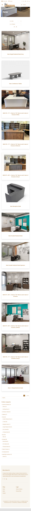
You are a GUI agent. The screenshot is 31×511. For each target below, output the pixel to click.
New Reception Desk (15, 206)
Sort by (11, 21)
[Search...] (24, 4)
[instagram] (25, 1)
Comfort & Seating (5, 404)
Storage (3, 439)
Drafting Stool (5, 409)
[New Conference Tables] (15, 61)
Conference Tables (5, 411)
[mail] (27, 1)
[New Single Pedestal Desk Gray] (15, 31)
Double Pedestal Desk (7, 419)
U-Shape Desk (5, 432)
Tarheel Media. (24, 502)
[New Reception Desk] (15, 183)
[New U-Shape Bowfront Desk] (15, 365)
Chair (4, 406)
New (3, 434)
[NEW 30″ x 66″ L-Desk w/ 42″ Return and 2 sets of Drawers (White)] (15, 303)
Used (4, 456)
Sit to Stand (5, 429)
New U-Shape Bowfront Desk (15, 388)
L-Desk (4, 421)
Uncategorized (5, 451)
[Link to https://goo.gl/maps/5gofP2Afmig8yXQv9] (8, 1)
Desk (3, 417)
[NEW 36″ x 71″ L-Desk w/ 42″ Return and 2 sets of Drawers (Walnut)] (15, 121)
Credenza (4, 414)
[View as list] (16, 27)
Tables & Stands (5, 449)
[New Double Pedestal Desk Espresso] (15, 242)
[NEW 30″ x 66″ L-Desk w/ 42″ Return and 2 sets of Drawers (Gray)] (15, 152)
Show (12, 24)
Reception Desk (6, 424)
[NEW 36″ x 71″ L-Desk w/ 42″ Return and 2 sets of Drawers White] (15, 90)
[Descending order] (21, 21)
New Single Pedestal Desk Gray (15, 54)
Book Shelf (5, 441)
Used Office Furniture (6, 454)
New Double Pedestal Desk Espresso (15, 265)
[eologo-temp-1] (9, 3)
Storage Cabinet (6, 446)
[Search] (21, 4)
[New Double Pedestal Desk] (15, 213)
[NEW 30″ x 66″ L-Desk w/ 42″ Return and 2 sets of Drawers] (15, 272)
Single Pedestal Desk (7, 426)
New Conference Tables (15, 83)
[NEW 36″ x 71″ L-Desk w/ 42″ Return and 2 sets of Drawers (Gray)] (15, 334)
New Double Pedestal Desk (15, 236)
